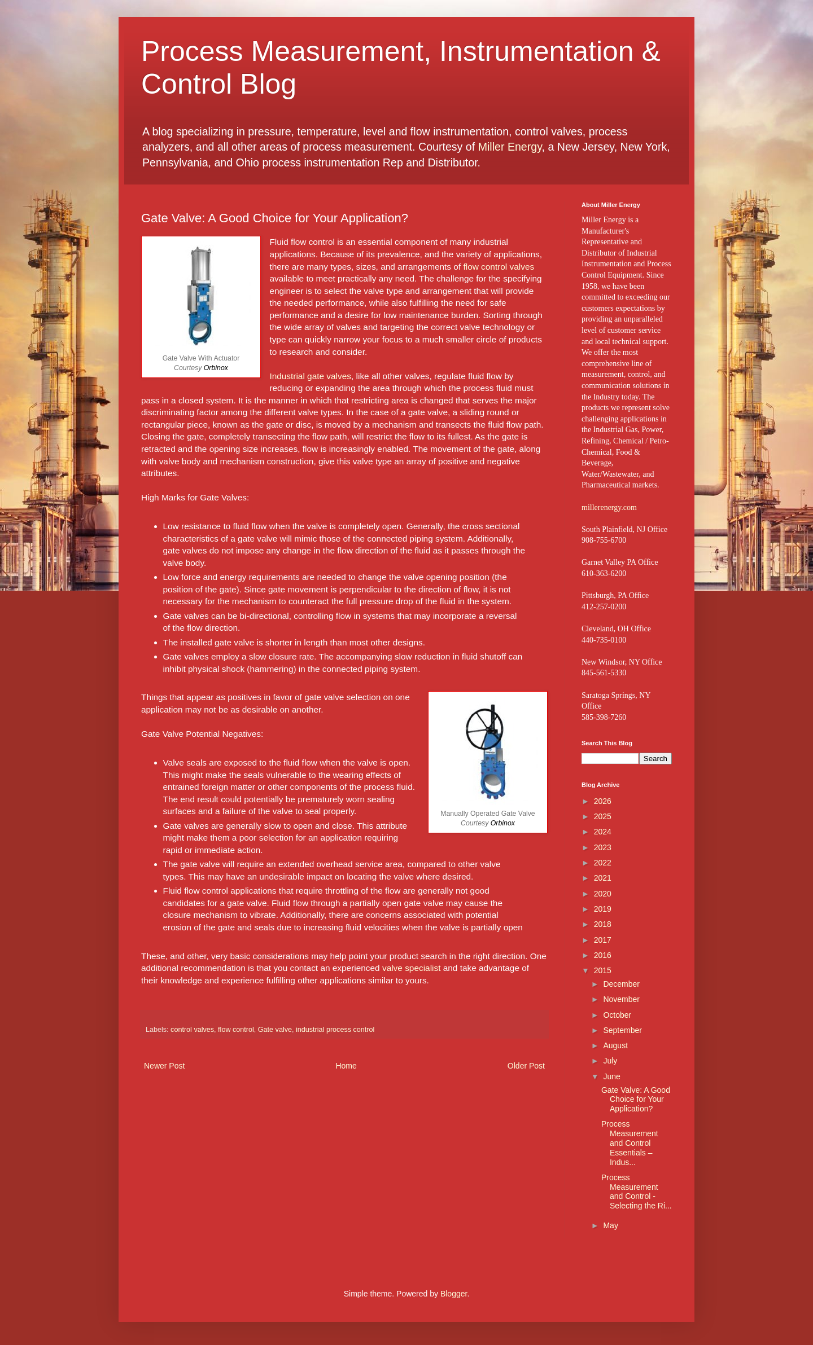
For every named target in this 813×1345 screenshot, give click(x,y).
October (617, 1014)
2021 (602, 877)
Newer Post (164, 1065)
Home (345, 1065)
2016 (602, 955)
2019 (602, 908)
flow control (236, 1030)
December (621, 983)
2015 (602, 970)
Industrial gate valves (310, 376)
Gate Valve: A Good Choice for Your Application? (635, 1099)
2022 (602, 862)
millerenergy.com (609, 507)
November (621, 999)
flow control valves (498, 266)
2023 (602, 847)
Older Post (526, 1065)
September (622, 1030)
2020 (602, 893)
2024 (602, 831)
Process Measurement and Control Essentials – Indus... (629, 1142)
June (611, 1076)
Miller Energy (510, 146)
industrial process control (335, 1030)
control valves (192, 1030)
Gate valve (275, 1030)
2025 (602, 816)
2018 (602, 924)
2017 (602, 939)
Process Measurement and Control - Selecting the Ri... (636, 1191)
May (610, 1225)
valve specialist (411, 968)
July (610, 1060)
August (615, 1045)
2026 (602, 801)
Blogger (453, 1293)
